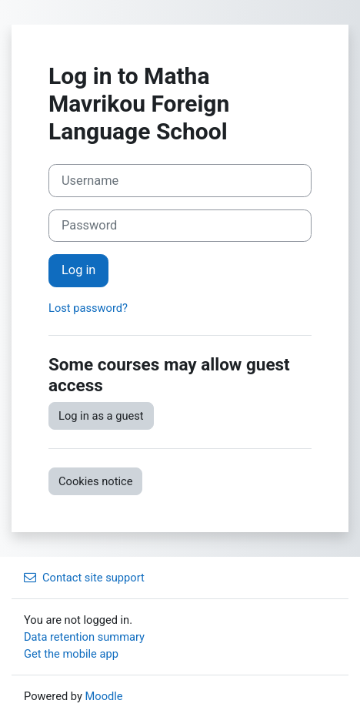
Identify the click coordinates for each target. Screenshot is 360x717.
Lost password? (88, 308)
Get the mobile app (71, 654)
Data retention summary (84, 637)
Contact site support (84, 578)
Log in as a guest (101, 416)
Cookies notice (95, 481)
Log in (78, 270)
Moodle (104, 696)
